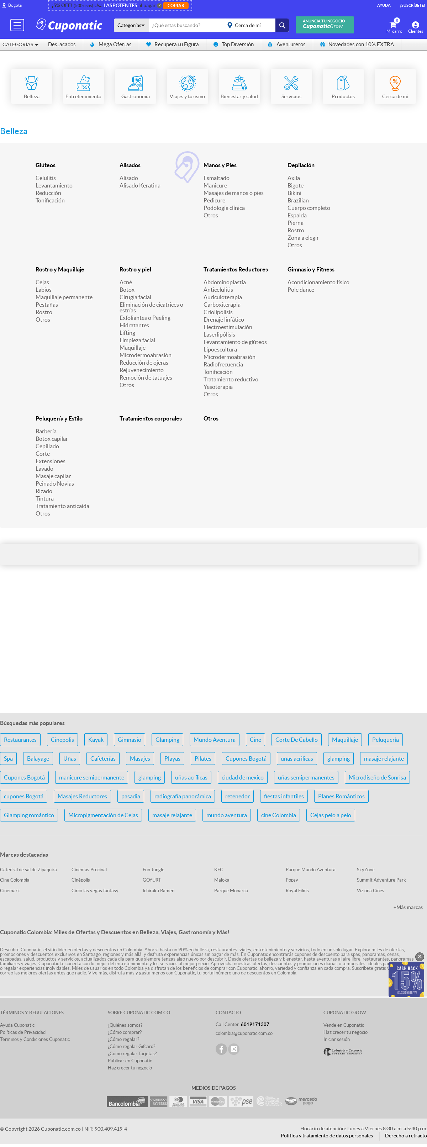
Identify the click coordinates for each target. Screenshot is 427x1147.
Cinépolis (81, 880)
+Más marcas (408, 907)
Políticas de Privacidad (23, 1032)
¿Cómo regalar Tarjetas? (132, 1053)
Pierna (296, 223)
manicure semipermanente (91, 777)
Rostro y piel (135, 269)
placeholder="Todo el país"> (255, 25)
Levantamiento (54, 185)
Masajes (140, 758)
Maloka (222, 880)
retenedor (237, 796)
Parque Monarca (231, 890)
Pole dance (301, 289)
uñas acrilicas (297, 758)
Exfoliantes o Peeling (145, 317)
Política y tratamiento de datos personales (327, 1135)
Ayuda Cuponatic (17, 1025)
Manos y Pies (220, 165)
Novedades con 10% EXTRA (357, 44)
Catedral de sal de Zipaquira (28, 869)
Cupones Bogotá (246, 758)
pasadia (130, 796)
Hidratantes (134, 325)
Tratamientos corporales (151, 418)
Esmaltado (217, 178)
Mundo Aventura (215, 739)
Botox (127, 289)
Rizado (44, 491)
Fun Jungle (153, 869)
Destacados (62, 44)
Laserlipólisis (219, 334)
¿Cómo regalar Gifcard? (131, 1046)
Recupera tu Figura (172, 44)
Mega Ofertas (111, 44)
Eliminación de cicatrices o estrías (151, 307)
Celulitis (46, 178)
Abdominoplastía (225, 282)
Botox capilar (52, 438)
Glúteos (46, 165)
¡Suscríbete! (412, 5)
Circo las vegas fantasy (95, 890)
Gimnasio (129, 739)
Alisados (130, 165)
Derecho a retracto (406, 1135)
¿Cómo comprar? (125, 1032)
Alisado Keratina (140, 185)
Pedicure (214, 200)
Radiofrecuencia (223, 364)
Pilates (203, 758)
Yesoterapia (218, 387)
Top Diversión (234, 44)
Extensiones (50, 461)
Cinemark (10, 890)
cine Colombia (278, 815)
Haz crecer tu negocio (130, 1068)
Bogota (15, 5)
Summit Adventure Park (381, 880)
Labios (44, 289)
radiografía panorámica (182, 796)
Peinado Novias (55, 483)
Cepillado (47, 446)
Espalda (297, 215)
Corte (43, 453)
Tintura (45, 498)
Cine (255, 739)
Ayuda (384, 5)
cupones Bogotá (23, 796)
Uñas (69, 758)
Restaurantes (20, 739)
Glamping (167, 739)
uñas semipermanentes (306, 777)
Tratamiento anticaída (62, 506)
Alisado (129, 178)
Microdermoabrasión (146, 355)
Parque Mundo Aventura (311, 869)
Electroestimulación (228, 327)
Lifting (127, 332)
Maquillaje (133, 347)
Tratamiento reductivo (231, 379)
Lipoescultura (220, 349)
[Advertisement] (213, 651)
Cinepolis (62, 739)
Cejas (42, 282)
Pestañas (47, 304)
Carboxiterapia (222, 304)
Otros (211, 215)
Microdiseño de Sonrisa (377, 777)
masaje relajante (384, 758)
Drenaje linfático (224, 319)
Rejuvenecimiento (142, 370)
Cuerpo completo (309, 208)
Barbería (46, 431)
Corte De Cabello (296, 739)
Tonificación (50, 200)
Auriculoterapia (223, 297)
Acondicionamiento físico (318, 282)
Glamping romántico (29, 815)
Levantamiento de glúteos (235, 342)
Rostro (296, 230)
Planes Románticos (341, 796)
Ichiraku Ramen (158, 890)
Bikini (294, 193)
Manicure (215, 185)
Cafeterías (103, 758)
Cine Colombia (15, 880)
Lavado (44, 468)
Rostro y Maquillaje (60, 269)
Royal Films (297, 890)
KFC (218, 869)
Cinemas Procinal (89, 869)
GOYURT (152, 880)
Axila (294, 178)
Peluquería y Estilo (59, 418)
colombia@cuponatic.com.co (244, 1033)
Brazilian (298, 200)
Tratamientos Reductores (236, 269)
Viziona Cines (370, 890)
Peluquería (385, 739)
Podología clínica (224, 208)
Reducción (48, 193)
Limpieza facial (137, 340)
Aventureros (287, 44)
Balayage (38, 758)
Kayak (96, 739)
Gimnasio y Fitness (311, 269)
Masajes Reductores (82, 796)
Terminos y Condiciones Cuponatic (35, 1039)
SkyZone (366, 869)
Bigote (296, 185)
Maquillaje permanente (64, 297)
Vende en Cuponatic (343, 1025)
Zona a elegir (303, 237)
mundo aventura (226, 815)
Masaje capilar (53, 476)
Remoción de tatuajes (146, 377)
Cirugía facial (135, 297)
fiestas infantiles (284, 796)
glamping (338, 758)
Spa (8, 758)
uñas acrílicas (191, 777)
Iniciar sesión (336, 1039)
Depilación (301, 165)
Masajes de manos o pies (234, 193)
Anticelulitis (218, 289)
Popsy (292, 880)
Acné (126, 282)
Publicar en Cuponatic (130, 1060)
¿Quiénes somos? (125, 1025)
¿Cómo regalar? (123, 1039)
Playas (172, 758)
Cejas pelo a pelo (330, 815)
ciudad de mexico (243, 777)
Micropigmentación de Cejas (103, 815)
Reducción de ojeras (144, 362)
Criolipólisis (218, 312)
